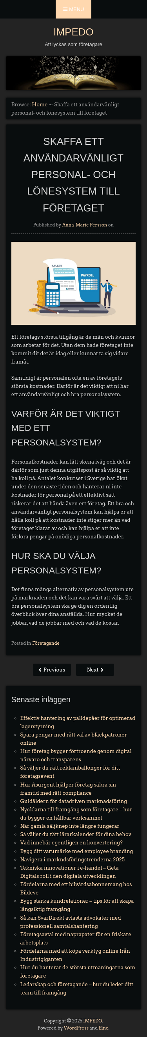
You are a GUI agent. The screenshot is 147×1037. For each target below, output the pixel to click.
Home (40, 105)
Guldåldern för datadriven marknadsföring (73, 801)
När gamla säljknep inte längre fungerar (70, 826)
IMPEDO (73, 32)
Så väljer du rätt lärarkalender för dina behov (75, 834)
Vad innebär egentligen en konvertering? (71, 843)
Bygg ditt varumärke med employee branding (76, 851)
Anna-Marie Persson (84, 225)
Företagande (46, 643)
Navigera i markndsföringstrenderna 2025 (72, 860)
